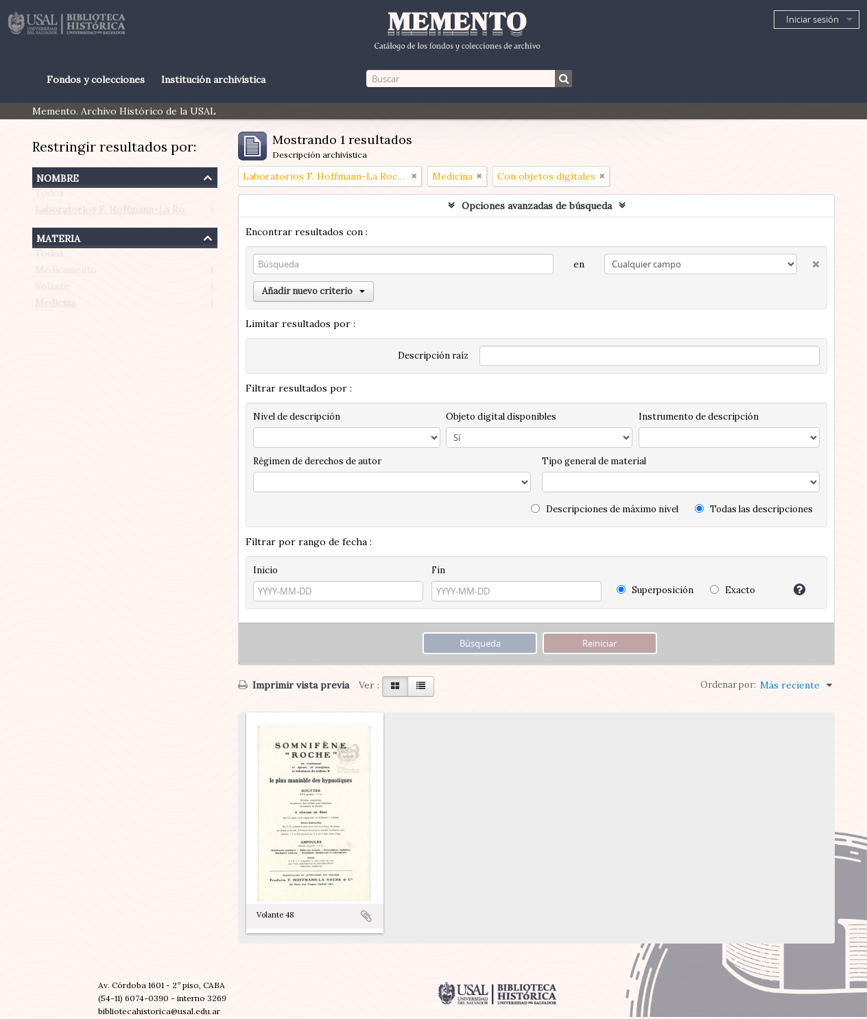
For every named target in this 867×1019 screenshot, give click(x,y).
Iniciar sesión (812, 19)
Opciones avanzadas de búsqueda (537, 206)
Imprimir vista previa (293, 685)
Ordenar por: (728, 685)
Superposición (655, 590)
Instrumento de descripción (699, 416)
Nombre (57, 176)
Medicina (55, 306)
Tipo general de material (594, 461)
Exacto (732, 590)
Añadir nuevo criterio (313, 291)
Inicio (265, 570)
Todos (49, 196)
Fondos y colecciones (96, 79)
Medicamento (66, 273)
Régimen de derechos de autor (317, 461)
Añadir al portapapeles (366, 916)
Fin (438, 570)
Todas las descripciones (754, 509)
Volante (52, 289)
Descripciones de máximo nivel (604, 509)
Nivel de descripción (296, 416)
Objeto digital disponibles (501, 416)
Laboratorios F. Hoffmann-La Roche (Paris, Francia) (153, 212)
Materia (58, 236)
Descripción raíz (433, 355)
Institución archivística (213, 79)
